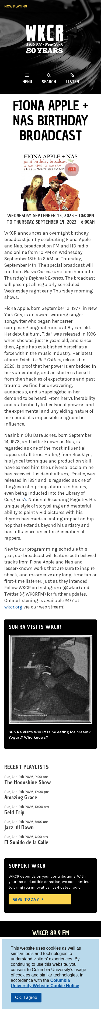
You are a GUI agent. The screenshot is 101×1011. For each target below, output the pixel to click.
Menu (27, 82)
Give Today (26, 899)
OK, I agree (26, 997)
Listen (72, 82)
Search (49, 82)
